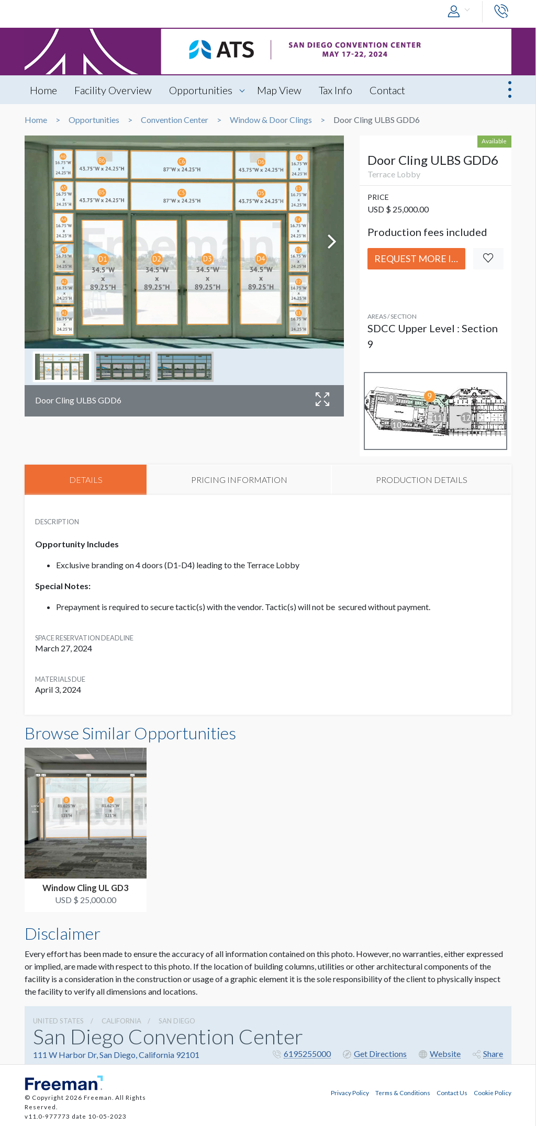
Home (43, 90)
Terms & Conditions (402, 1092)
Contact (387, 90)
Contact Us (452, 1092)
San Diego (177, 1021)
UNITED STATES (58, 1021)
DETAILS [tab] (86, 480)
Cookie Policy (492, 1092)
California (121, 1021)
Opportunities (200, 90)
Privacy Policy (350, 1092)
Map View (279, 90)
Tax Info (335, 90)
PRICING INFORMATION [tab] (239, 480)
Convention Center (174, 120)
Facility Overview (113, 90)
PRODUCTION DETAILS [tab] (421, 480)
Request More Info (419, 258)
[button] (461, 11)
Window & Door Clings (271, 120)
